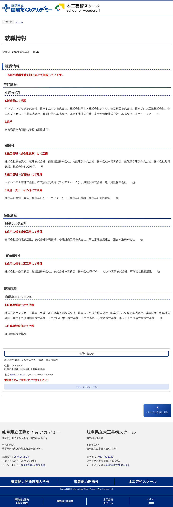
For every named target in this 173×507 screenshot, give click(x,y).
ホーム (19, 22)
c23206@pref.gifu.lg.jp (117, 465)
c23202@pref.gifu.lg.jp (33, 465)
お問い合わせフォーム (86, 387)
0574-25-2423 (17, 374)
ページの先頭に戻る (157, 412)
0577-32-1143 (105, 456)
